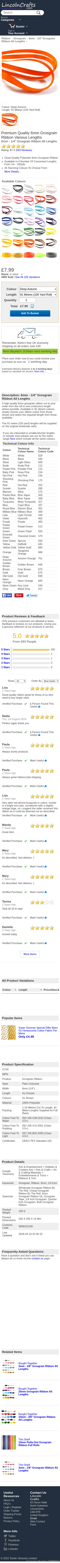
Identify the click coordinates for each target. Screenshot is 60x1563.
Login (7, 1507)
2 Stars (5, 662)
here (12, 438)
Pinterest (13, 1544)
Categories (7, 20)
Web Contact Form (37, 1523)
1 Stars (5, 667)
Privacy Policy (12, 1521)
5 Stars (5, 649)
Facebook (14, 1540)
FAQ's (7, 1503)
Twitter (12, 1536)
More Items (30, 954)
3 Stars (5, 658)
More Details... (12, 171)
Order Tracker (11, 1510)
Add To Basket (30, 313)
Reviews (24, 150)
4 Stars (5, 654)
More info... (40, 371)
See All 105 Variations (27, 277)
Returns (8, 1517)
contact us (37, 1258)
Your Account (16, 33)
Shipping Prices (12, 1514)
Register (16, 1507)
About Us (9, 1500)
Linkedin (13, 1549)
